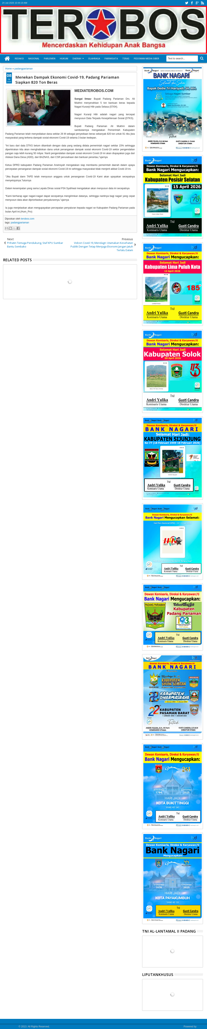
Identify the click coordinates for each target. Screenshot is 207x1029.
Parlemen (49, 58)
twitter (186, 3)
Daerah (77, 58)
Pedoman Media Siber (146, 58)
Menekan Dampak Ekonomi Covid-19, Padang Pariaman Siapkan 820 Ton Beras (67, 80)
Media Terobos (10, 1026)
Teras (125, 58)
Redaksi (19, 58)
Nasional (33, 58)
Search (201, 58)
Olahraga (94, 58)
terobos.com (27, 218)
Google (201, 1026)
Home (7, 58)
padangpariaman (20, 222)
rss (202, 3)
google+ (197, 3)
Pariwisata (111, 58)
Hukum (64, 58)
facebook (191, 3)
